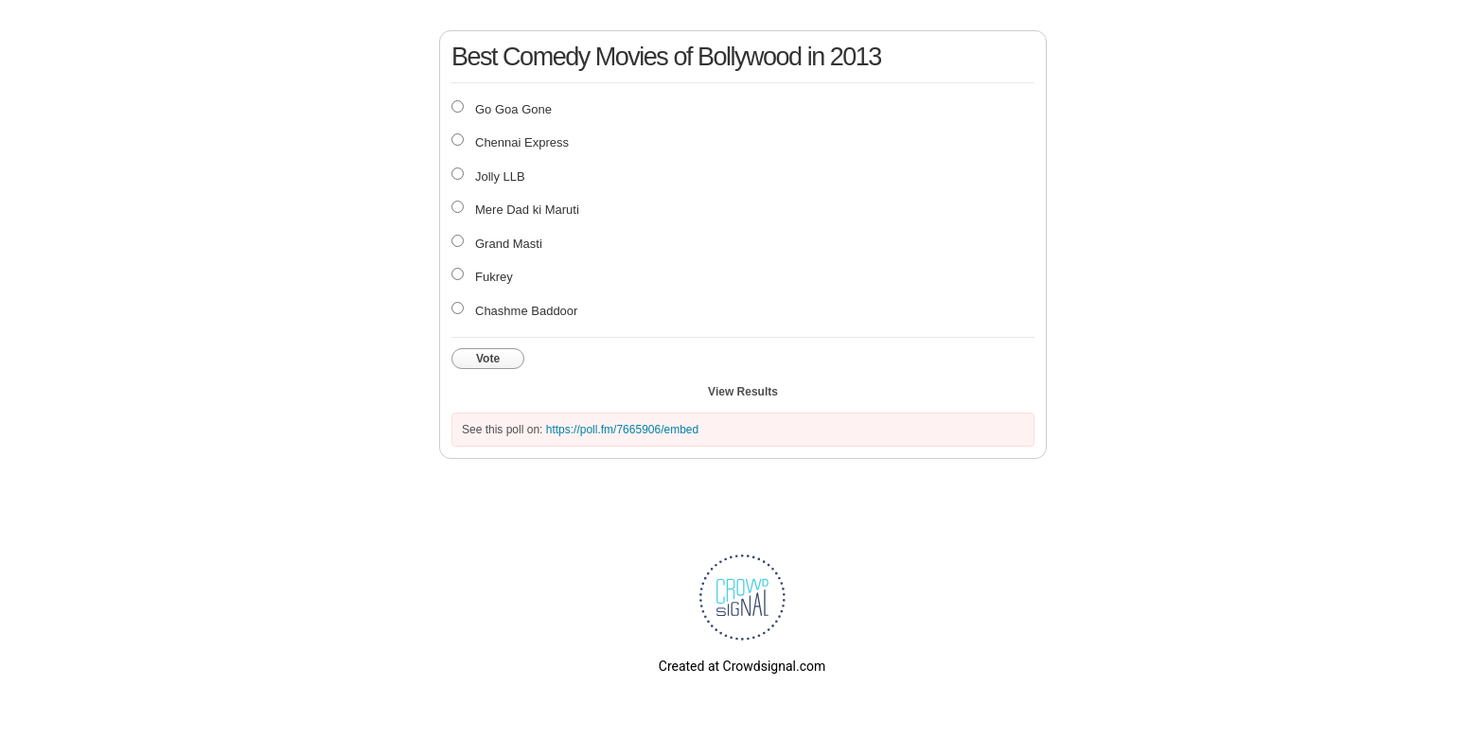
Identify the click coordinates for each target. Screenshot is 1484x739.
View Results (743, 391)
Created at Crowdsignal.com (742, 666)
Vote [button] (488, 358)
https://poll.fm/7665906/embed (622, 429)
